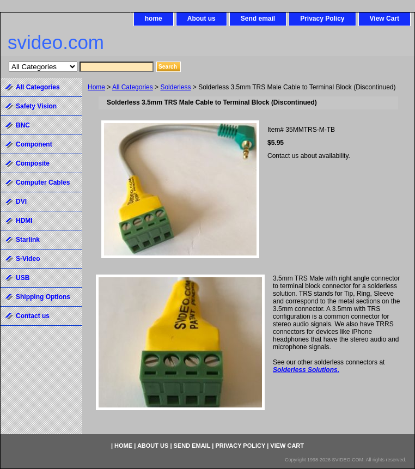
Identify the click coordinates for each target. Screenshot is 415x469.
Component (34, 144)
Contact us (33, 316)
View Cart (384, 18)
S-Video (28, 259)
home (153, 18)
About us (201, 18)
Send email (258, 18)
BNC (23, 125)
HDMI (24, 220)
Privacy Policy (322, 18)
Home (96, 87)
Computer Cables (43, 182)
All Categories (132, 87)
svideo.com (56, 42)
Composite (33, 163)
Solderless (175, 87)
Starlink (28, 239)
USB (22, 278)
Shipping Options (43, 297)
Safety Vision (36, 106)
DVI (21, 201)
